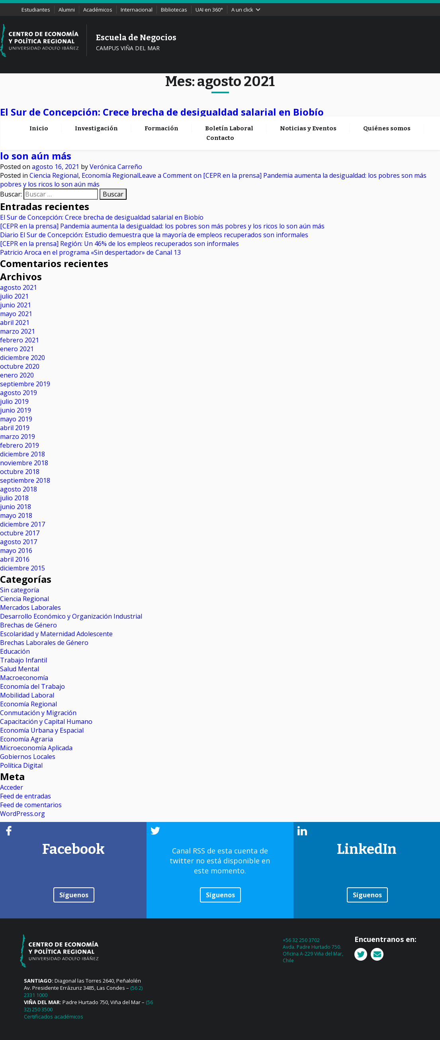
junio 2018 (15, 506)
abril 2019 (14, 427)
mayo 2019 (16, 419)
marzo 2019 (17, 436)
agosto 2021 (18, 287)
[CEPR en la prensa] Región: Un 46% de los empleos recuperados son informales (119, 243)
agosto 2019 (18, 392)
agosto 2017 (18, 541)
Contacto (220, 94)
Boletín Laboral (229, 85)
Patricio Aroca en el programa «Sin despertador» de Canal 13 (90, 252)
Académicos (97, 9)
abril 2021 (14, 322)
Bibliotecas (174, 9)
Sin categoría (19, 590)
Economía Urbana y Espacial (42, 730)
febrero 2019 (19, 445)
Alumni (67, 9)
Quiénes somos (387, 85)
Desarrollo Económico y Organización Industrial (71, 616)
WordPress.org (22, 813)
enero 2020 (17, 375)
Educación (15, 651)
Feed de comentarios (31, 804)
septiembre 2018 (25, 480)
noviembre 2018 (24, 462)
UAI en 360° (209, 9)
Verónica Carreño (116, 122)
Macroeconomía (24, 677)
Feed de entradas (25, 796)
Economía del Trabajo (32, 686)
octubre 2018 (19, 471)
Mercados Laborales (30, 607)
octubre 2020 (19, 366)
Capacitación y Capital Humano (46, 721)
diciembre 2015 (22, 568)
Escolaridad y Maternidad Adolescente (56, 633)
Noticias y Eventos (308, 85)
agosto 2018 (18, 489)
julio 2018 (14, 497)
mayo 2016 (16, 550)
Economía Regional (110, 131)
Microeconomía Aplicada (36, 747)
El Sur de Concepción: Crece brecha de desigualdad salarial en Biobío (162, 111)
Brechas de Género (28, 625)
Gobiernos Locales (27, 756)
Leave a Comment (273, 131)
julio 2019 (14, 401)
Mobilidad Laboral (27, 695)
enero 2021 (17, 348)
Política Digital (21, 765)
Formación (161, 85)
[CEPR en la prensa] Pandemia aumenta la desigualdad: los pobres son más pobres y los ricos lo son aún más (162, 226)
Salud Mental (19, 668)
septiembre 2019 (25, 383)
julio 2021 (14, 296)
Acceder (11, 787)
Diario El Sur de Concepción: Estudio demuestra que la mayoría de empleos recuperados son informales (154, 234)
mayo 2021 (16, 313)
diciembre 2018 (22, 454)
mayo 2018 (16, 515)
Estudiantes (36, 9)
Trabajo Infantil (23, 660)
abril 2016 (14, 559)
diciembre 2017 (22, 524)
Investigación (96, 85)
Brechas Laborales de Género (44, 642)
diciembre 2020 (22, 357)
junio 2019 (15, 410)
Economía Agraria (26, 739)
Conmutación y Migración (38, 712)
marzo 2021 (17, 331)
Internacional (137, 9)
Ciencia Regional (53, 131)
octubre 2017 (19, 533)
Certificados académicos (53, 1016)
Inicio (38, 85)
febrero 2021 (19, 340)
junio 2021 (15, 305)
